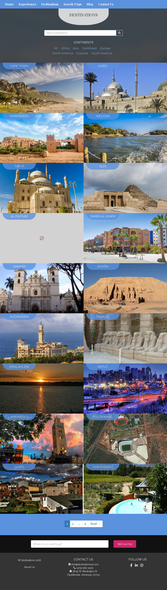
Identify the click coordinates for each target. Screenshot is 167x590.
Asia (76, 48)
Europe (105, 48)
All (56, 48)
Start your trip (125, 544)
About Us (29, 567)
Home (9, 4)
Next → (95, 524)
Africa (65, 48)
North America (62, 53)
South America (101, 53)
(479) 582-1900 (84, 567)
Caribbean (89, 48)
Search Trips (73, 4)
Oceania (82, 53)
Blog (90, 4)
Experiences (27, 4)
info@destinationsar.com (85, 564)
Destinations (50, 4)
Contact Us (105, 4)
